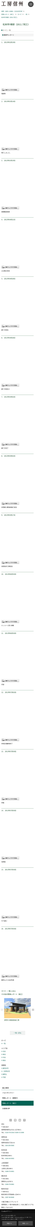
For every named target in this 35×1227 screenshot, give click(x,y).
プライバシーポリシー (19, 1217)
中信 (4, 1057)
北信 (4, 1051)
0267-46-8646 (9, 1197)
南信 (4, 1060)
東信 (4, 1054)
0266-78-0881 (9, 1184)
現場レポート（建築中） (10, 1098)
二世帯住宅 (6, 1071)
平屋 (4, 1077)
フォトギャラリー (8, 1093)
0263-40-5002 (9, 1158)
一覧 (4, 1043)
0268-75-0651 (9, 1171)
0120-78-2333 (9, 1132)
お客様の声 (6, 1108)
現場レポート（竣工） (9, 1103)
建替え (5, 1074)
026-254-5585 (9, 1145)
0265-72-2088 (19, 1132)
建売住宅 (5, 1068)
